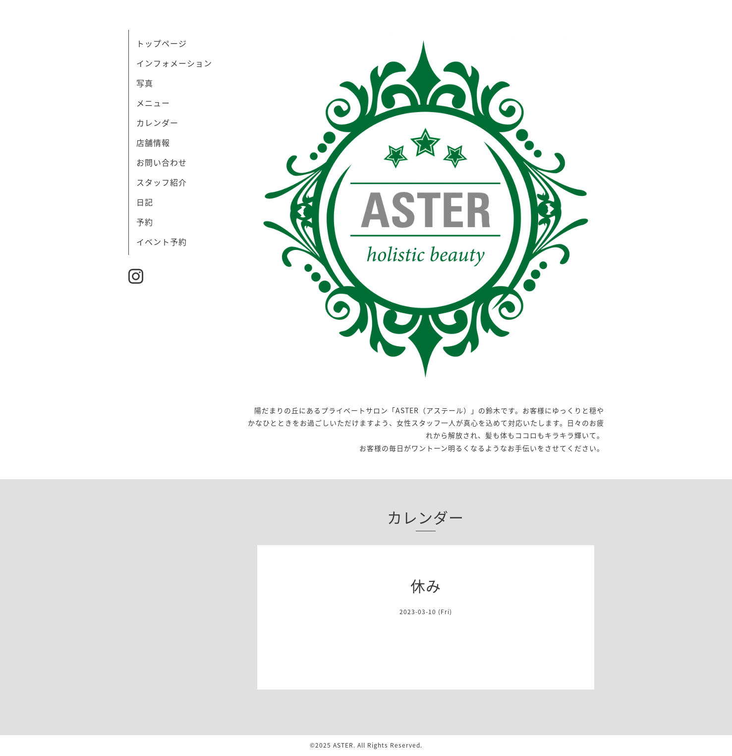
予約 (144, 222)
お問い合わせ (161, 162)
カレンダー (157, 122)
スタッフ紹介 (161, 182)
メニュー (153, 103)
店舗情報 (153, 142)
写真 (144, 83)
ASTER (343, 745)
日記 (144, 202)
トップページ (161, 43)
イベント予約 (161, 242)
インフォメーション (174, 63)
